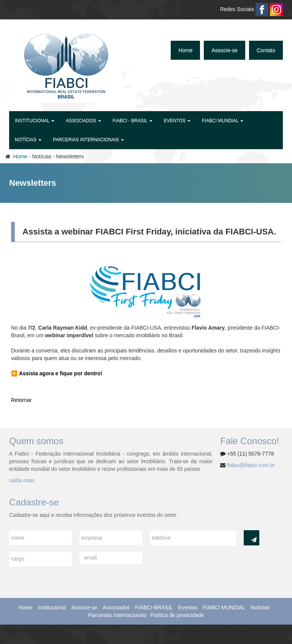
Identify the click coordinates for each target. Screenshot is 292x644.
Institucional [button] (34, 120)
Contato (266, 50)
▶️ (56, 373)
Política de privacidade (177, 615)
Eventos (188, 607)
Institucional (52, 607)
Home (185, 50)
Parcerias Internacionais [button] (88, 139)
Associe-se (224, 50)
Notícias (260, 607)
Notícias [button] (28, 139)
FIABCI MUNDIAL (224, 607)
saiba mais (22, 480)
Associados (116, 607)
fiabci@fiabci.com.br (251, 465)
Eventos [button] (177, 120)
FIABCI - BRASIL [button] (132, 120)
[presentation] (207, 566)
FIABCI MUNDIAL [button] (222, 120)
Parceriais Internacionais (117, 615)
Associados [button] (83, 120)
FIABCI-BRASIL (154, 607)
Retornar (21, 400)
